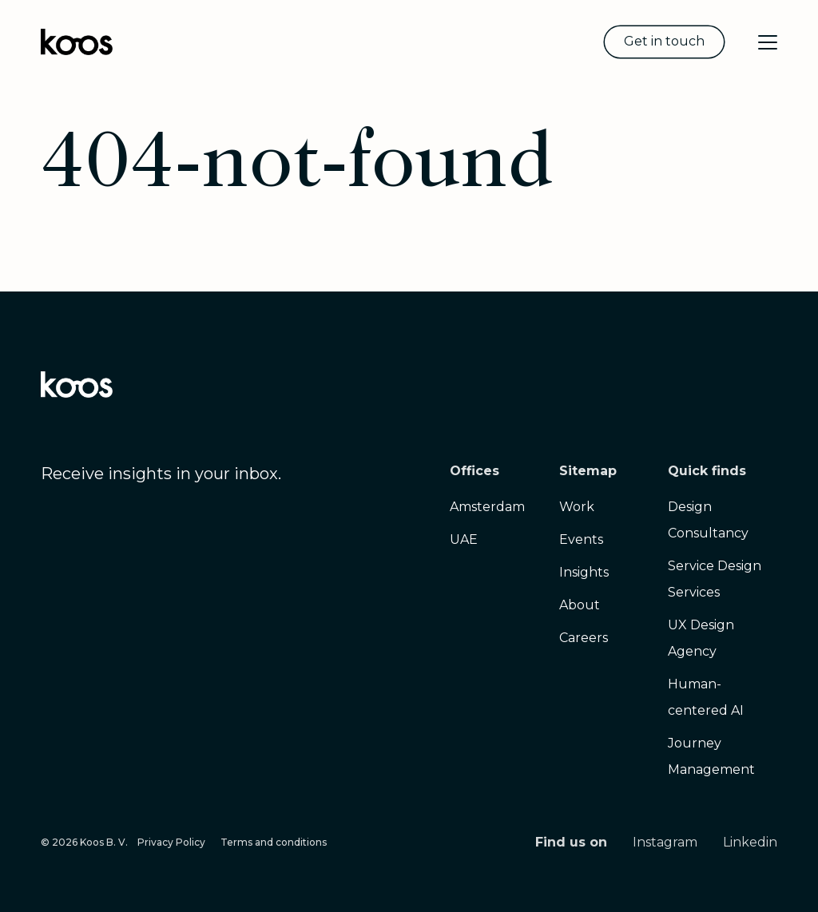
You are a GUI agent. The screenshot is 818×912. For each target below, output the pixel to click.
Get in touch (664, 41)
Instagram (665, 842)
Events (581, 539)
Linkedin (750, 842)
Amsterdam (487, 506)
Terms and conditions (273, 842)
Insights (584, 572)
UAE (464, 539)
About (579, 605)
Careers (583, 637)
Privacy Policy (171, 842)
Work (576, 506)
